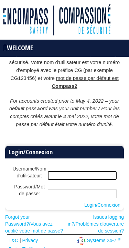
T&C (14, 240)
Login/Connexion (102, 205)
